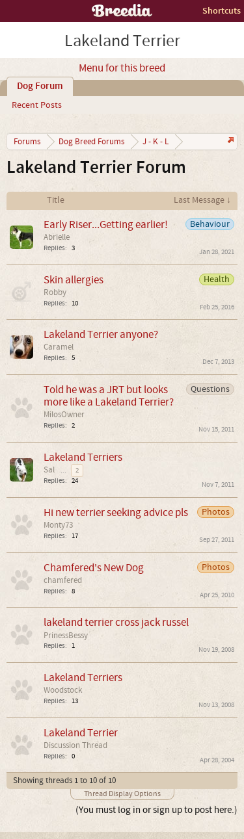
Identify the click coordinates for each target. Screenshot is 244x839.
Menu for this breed (122, 68)
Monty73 (58, 525)
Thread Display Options (122, 794)
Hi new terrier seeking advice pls (116, 512)
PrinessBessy (66, 635)
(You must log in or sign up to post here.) (156, 810)
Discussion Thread (75, 745)
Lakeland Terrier (81, 732)
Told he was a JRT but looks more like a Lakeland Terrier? (109, 395)
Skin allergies (73, 279)
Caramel (59, 347)
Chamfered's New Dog (94, 567)
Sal (49, 470)
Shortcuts (221, 11)
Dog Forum (40, 86)
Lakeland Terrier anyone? (101, 334)
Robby (55, 292)
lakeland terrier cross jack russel (116, 622)
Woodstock (63, 690)
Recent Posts (37, 105)
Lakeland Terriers (83, 457)
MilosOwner (64, 414)
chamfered (63, 580)
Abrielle (57, 237)
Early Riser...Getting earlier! (106, 224)
